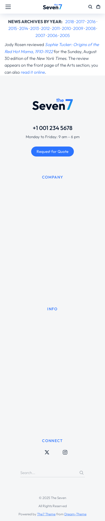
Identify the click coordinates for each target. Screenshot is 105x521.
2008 (91, 28)
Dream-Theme (75, 514)
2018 (69, 21)
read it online (33, 72)
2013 (34, 28)
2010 (66, 28)
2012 (45, 28)
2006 (52, 35)
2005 (65, 35)
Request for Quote (52, 151)
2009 (78, 28)
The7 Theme (46, 514)
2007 (40, 35)
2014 (23, 28)
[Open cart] (98, 7)
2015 (12, 28)
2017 (80, 21)
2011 (56, 28)
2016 (91, 21)
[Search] (81, 472)
